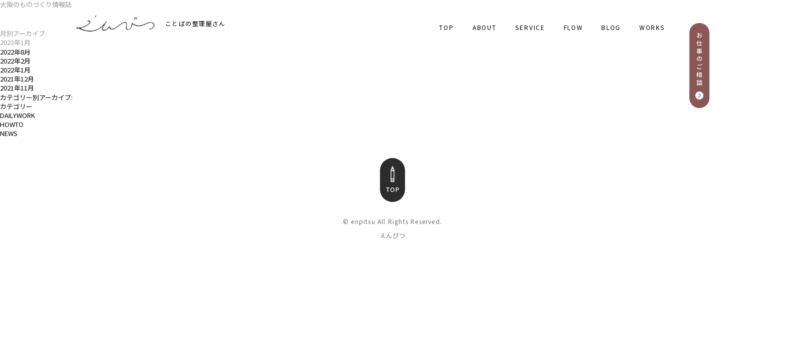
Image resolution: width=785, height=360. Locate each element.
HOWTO (12, 124)
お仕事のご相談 (699, 59)
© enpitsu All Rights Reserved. (392, 221)
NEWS (9, 133)
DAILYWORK (17, 115)
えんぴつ (393, 235)
